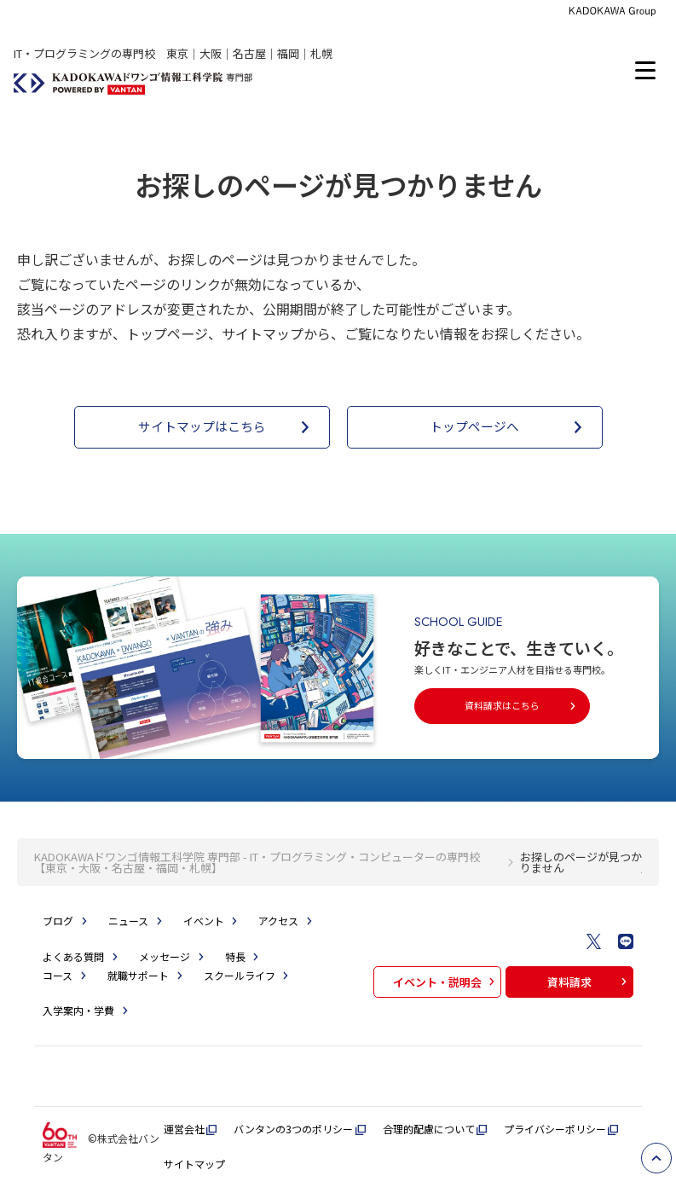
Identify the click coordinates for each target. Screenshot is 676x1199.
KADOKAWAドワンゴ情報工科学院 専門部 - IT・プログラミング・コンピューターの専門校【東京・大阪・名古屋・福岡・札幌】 (257, 862)
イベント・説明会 (446, 982)
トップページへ (509, 427)
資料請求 (589, 982)
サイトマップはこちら (227, 427)
